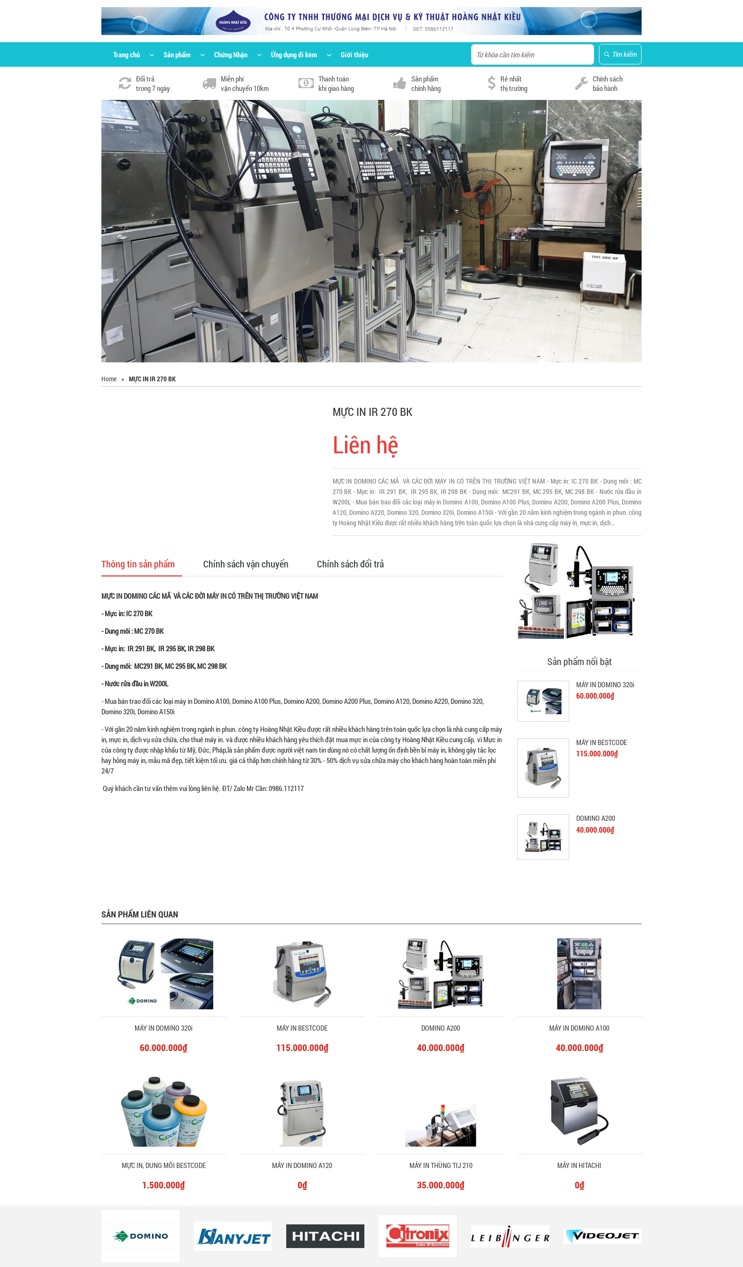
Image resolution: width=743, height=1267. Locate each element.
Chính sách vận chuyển (246, 563)
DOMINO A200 (595, 818)
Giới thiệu (354, 54)
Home (109, 378)
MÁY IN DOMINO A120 (302, 1165)
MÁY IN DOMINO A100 (579, 1028)
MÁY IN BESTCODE (601, 742)
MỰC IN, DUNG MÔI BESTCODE (164, 1165)
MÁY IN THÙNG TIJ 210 (440, 1165)
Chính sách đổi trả (350, 563)
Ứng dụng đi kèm (294, 54)
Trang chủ (126, 54)
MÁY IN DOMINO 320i (605, 684)
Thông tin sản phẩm (138, 563)
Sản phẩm (176, 54)
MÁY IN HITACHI (579, 1165)
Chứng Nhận (230, 54)
